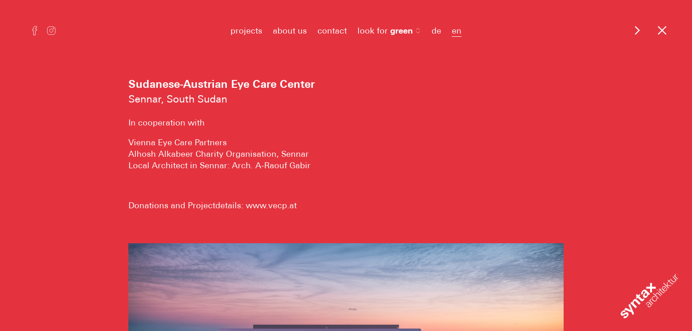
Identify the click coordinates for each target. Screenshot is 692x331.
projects (246, 30)
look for (389, 30)
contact (332, 30)
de (436, 30)
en (456, 30)
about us (290, 30)
